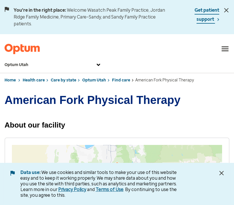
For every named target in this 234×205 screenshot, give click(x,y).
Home (10, 80)
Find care (121, 80)
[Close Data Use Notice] (221, 173)
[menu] (225, 49)
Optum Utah (53, 65)
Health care (34, 80)
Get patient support (207, 14)
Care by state (63, 80)
